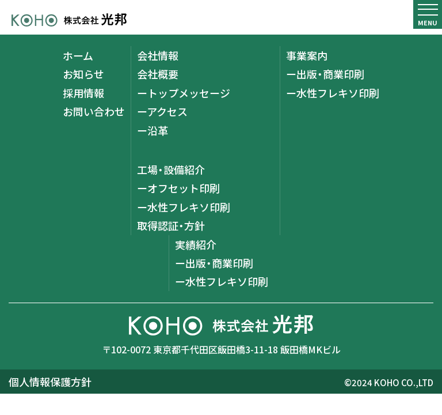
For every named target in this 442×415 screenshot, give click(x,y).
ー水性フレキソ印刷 (183, 206)
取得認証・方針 (171, 225)
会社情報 (157, 55)
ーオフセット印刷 (178, 187)
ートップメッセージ (183, 92)
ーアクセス (162, 111)
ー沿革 (152, 130)
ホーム (78, 55)
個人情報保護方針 (50, 381)
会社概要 (157, 73)
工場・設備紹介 (171, 169)
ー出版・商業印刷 (325, 73)
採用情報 (83, 92)
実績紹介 (195, 244)
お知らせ (83, 73)
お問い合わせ (94, 111)
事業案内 (306, 55)
